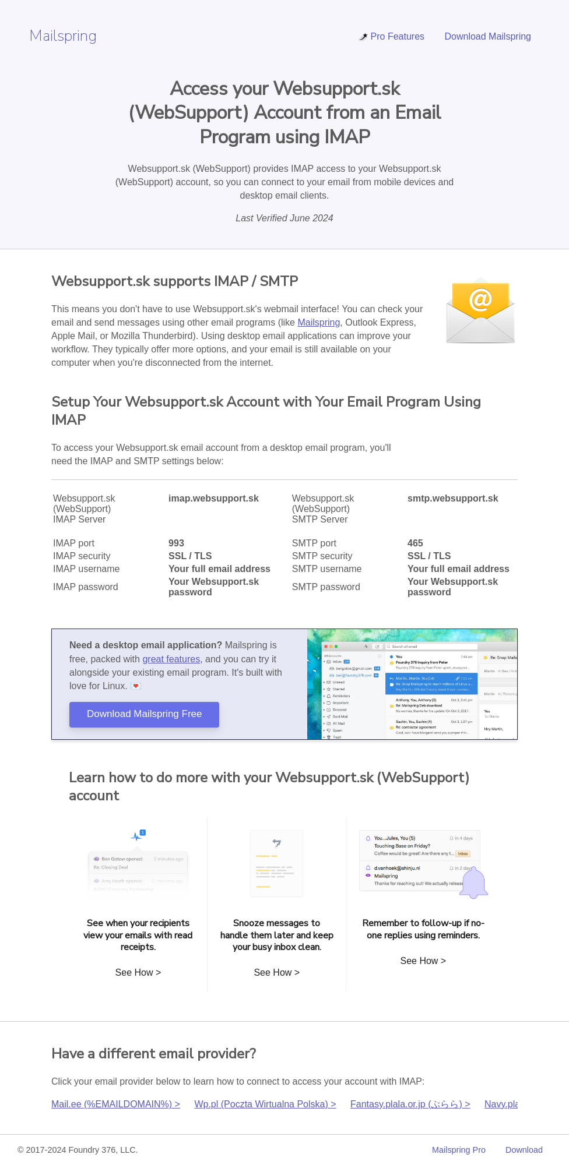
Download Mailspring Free (144, 713)
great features (171, 659)
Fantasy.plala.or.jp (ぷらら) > (410, 1104)
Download (524, 1150)
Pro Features (391, 36)
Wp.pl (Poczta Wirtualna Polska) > (265, 1104)
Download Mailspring (487, 36)
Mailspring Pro (459, 1150)
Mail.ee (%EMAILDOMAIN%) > (115, 1104)
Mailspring (63, 36)
